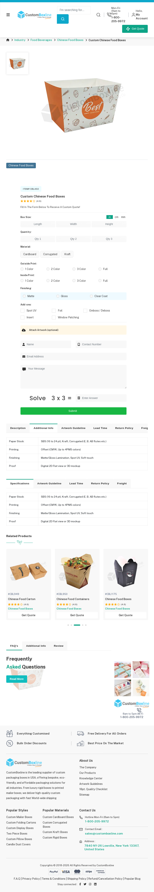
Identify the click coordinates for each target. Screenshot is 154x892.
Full (105, 269)
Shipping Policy (76, 878)
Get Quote (135, 29)
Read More (17, 678)
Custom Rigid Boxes (55, 837)
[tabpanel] (31, 584)
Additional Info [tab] (43, 428)
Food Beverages (41, 40)
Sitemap (84, 794)
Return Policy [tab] (124, 428)
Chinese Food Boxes (70, 40)
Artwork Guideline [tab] (73, 428)
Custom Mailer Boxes (19, 817)
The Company (87, 767)
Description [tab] (18, 428)
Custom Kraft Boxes (55, 832)
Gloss (64, 296)
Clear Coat (101, 296)
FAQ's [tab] (14, 645)
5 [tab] (85, 625)
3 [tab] (77, 625)
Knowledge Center (90, 778)
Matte (30, 296)
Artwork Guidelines (91, 783)
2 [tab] (71, 625)
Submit (73, 410)
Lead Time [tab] (100, 428)
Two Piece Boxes (16, 833)
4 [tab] (82, 625)
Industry (19, 40)
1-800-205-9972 (97, 821)
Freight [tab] (122, 483)
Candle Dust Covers (18, 844)
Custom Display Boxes (20, 828)
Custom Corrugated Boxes (55, 824)
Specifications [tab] (19, 483)
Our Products (87, 772)
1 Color (29, 269)
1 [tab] (68, 625)
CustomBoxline (105, 865)
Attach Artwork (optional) (39, 330)
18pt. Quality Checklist (93, 789)
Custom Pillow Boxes (19, 839)
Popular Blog (132, 878)
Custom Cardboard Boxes (58, 817)
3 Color (81, 269)
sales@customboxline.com (104, 833)
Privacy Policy (31, 878)
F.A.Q (17, 878)
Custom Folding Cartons (21, 822)
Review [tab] (59, 645)
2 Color (55, 269)
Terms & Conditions (53, 878)
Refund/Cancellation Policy (105, 878)
